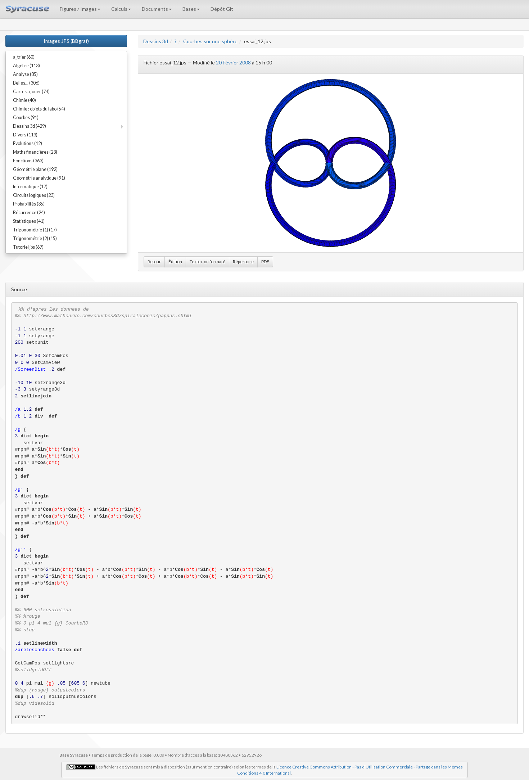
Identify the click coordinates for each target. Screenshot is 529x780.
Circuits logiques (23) (34, 195)
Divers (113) (25, 134)
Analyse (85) (25, 74)
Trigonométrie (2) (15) (35, 238)
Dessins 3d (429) (29, 126)
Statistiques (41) (29, 221)
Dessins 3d (155, 41)
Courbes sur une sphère (210, 41)
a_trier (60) (24, 57)
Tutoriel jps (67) (28, 247)
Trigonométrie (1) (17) (35, 230)
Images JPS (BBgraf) (66, 41)
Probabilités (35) (29, 204)
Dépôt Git (222, 9)
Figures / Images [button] (80, 9)
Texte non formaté (207, 261)
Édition (175, 261)
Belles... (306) (26, 83)
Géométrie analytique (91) (39, 178)
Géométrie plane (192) (35, 169)
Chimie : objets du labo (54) (39, 109)
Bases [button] (191, 9)
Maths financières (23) (35, 152)
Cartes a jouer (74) (31, 91)
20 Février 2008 (233, 62)
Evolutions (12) (27, 143)
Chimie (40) (24, 100)
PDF (265, 261)
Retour (154, 261)
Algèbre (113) (26, 65)
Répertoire (243, 261)
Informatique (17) (30, 186)
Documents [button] (157, 9)
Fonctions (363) (28, 160)
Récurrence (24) (29, 212)
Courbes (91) (26, 117)
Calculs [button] (121, 9)
